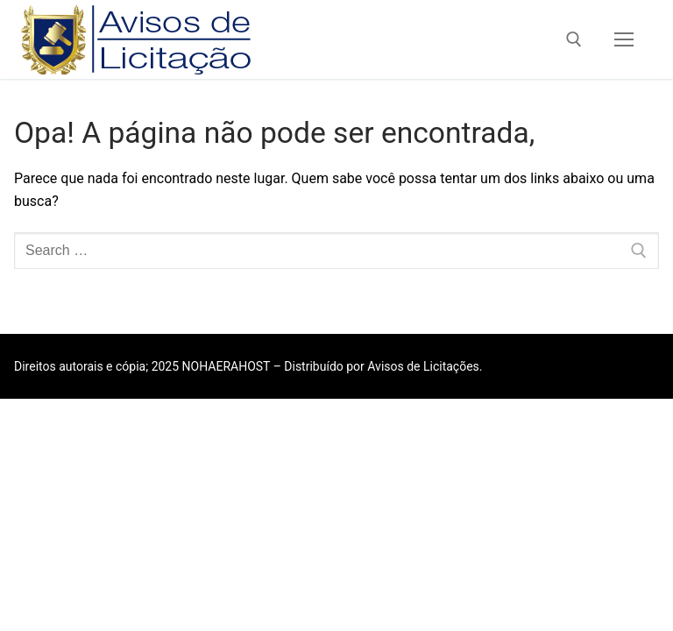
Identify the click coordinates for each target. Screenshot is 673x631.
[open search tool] (574, 39)
